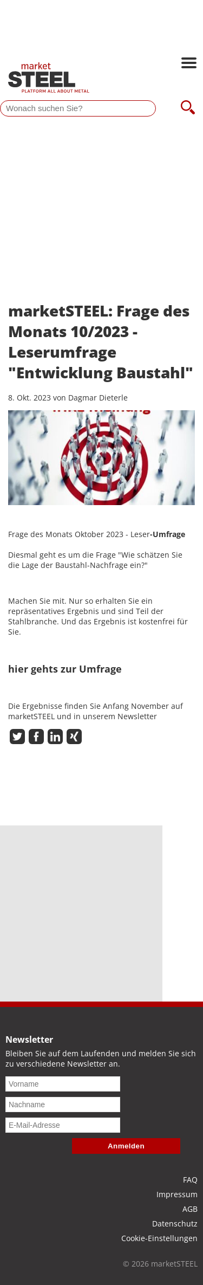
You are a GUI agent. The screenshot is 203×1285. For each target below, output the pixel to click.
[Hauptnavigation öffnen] (189, 64)
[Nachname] (62, 1104)
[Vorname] (62, 1084)
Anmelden (126, 1146)
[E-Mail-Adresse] (62, 1125)
